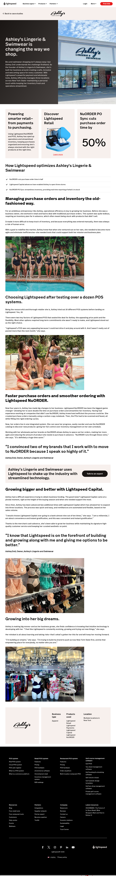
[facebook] (43, 847)
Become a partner (41, 817)
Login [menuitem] (85, 4)
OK (87, 873)
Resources (13, 805)
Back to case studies (14, 13)
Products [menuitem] (41, 4)
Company (63, 805)
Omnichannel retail (41, 774)
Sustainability (64, 823)
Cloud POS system (15, 765)
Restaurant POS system (69, 758)
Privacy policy (62, 857)
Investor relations (66, 820)
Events (11, 823)
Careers (63, 817)
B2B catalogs (39, 782)
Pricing (37, 765)
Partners (38, 805)
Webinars (12, 826)
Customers (13, 817)
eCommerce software (42, 771)
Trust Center (64, 829)
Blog (10, 808)
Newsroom (64, 808)
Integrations (39, 808)
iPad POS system (15, 762)
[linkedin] (67, 847)
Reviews (63, 811)
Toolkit (37, 820)
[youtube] (73, 847)
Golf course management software (95, 759)
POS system (13, 758)
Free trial (106, 4)
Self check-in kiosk (92, 778)
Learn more (58, 154)
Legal (62, 826)
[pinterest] (61, 847)
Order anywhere (65, 771)
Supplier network (40, 811)
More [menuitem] (93, 4)
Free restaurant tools (16, 814)
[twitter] (49, 847)
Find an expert (39, 814)
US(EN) (53, 857)
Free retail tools (14, 811)
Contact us (64, 814)
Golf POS (89, 764)
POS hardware (39, 768)
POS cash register (15, 768)
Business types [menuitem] (28, 4)
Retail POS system (41, 758)
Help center (13, 820)
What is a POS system (16, 771)
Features (38, 762)
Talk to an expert (95, 473)
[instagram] (55, 847)
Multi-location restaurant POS (70, 774)
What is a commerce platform (19, 774)
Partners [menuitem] (53, 4)
